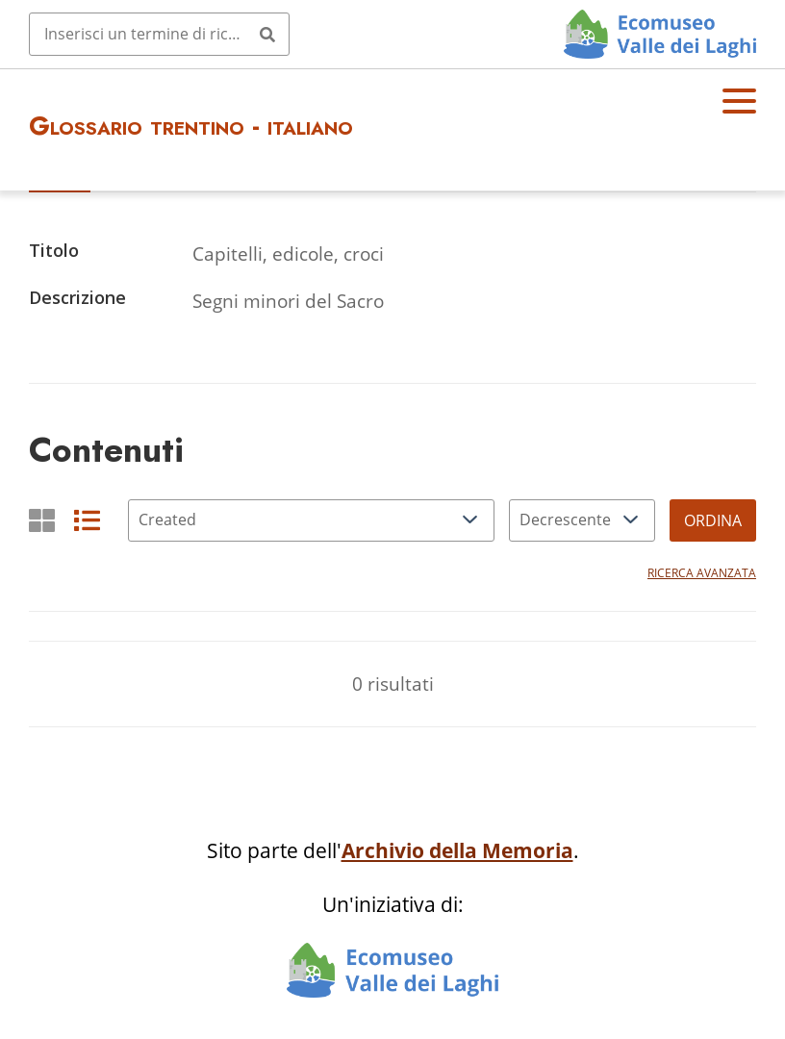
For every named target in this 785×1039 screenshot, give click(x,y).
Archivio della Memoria (457, 850)
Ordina (713, 520)
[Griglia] (42, 520)
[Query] (159, 34)
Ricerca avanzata (701, 573)
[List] (87, 520)
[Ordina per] (311, 520)
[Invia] (267, 34)
